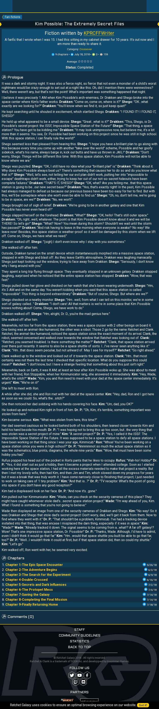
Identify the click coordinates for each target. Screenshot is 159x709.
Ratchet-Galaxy (79, 6)
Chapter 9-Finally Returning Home (31, 605)
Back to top (79, 647)
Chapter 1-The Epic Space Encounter (34, 565)
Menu (6, 6)
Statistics (79, 641)
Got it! (143, 705)
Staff (79, 629)
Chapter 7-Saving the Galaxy (27, 595)
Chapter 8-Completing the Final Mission (36, 600)
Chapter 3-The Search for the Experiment (38, 575)
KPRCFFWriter (99, 33)
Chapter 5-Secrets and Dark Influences (35, 585)
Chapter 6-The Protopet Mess (29, 590)
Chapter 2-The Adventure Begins (31, 570)
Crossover (86, 49)
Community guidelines (79, 635)
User (153, 6)
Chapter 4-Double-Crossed (26, 580)
